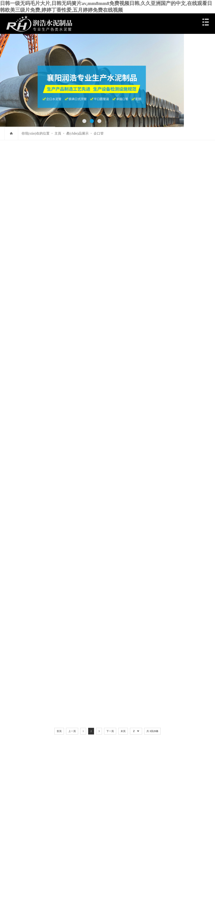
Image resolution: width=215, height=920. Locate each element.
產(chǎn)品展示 (77, 133)
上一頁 (72, 532)
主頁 (58, 133)
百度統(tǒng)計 (17, 870)
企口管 (99, 133)
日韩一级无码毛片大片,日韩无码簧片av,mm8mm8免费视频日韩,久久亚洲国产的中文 (46, 890)
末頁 (123, 532)
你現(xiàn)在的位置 (36, 133)
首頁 (59, 532)
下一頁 (110, 532)
